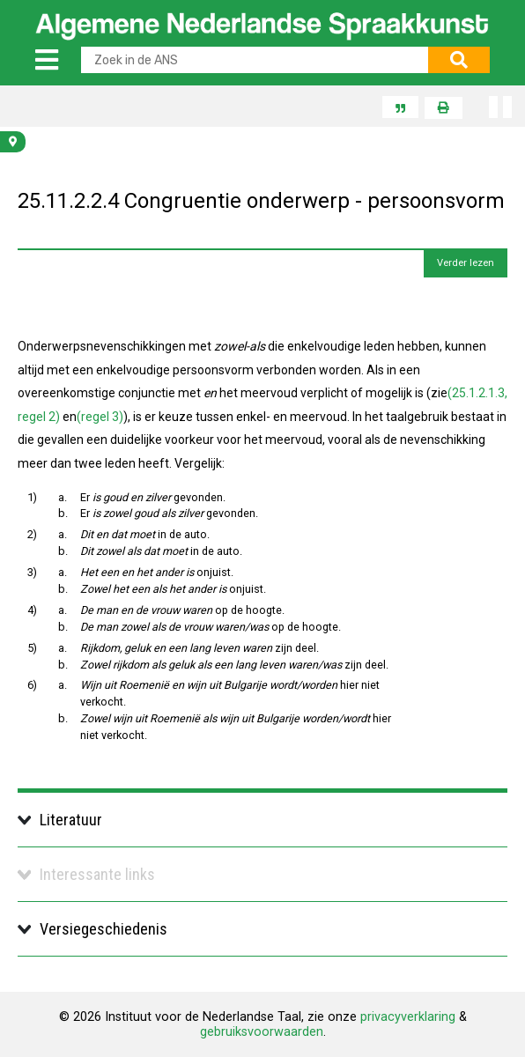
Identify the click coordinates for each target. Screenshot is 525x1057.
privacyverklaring (407, 1016)
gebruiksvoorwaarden (261, 1031)
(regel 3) (100, 417)
